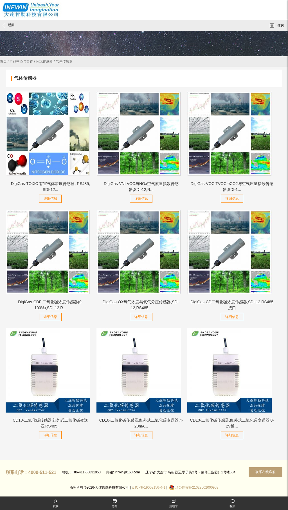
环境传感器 (44, 61)
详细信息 (50, 199)
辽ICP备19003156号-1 (148, 487)
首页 (3, 61)
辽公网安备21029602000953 (196, 487)
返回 (9, 25)
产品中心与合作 (21, 61)
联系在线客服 (265, 472)
